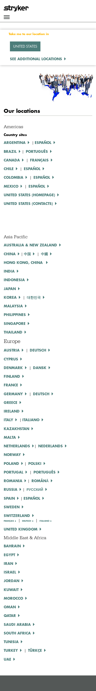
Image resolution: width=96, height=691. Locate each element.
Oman (10, 606)
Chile (9, 168)
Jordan (11, 580)
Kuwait (11, 589)
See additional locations (36, 58)
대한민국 (34, 297)
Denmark (13, 367)
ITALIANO (30, 419)
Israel (10, 572)
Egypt (9, 554)
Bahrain (12, 545)
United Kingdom (20, 529)
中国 (27, 253)
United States (25, 46)
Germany (13, 393)
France (11, 384)
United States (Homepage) (29, 194)
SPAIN (9, 498)
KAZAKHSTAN (16, 428)
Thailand (13, 332)
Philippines (15, 314)
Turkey (11, 650)
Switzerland (17, 515)
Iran (8, 563)
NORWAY (12, 454)
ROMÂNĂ (40, 480)
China (10, 253)
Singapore (15, 323)
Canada (12, 160)
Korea (10, 297)
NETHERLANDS (17, 445)
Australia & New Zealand (30, 244)
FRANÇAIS (9, 521)
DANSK (39, 367)
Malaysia (13, 305)
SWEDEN (12, 506)
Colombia (13, 177)
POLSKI (34, 463)
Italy (8, 419)
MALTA (10, 437)
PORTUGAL (13, 472)
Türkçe (35, 650)
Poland (11, 463)
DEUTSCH (38, 350)
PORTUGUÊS (44, 472)
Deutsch (41, 393)
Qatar (10, 615)
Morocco (13, 598)
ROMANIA (13, 480)
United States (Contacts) (28, 203)
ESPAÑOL (32, 168)
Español (43, 142)
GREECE (10, 402)
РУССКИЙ (35, 489)
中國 (44, 253)
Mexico (11, 186)
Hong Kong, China (24, 262)
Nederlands (50, 445)
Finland (12, 376)
